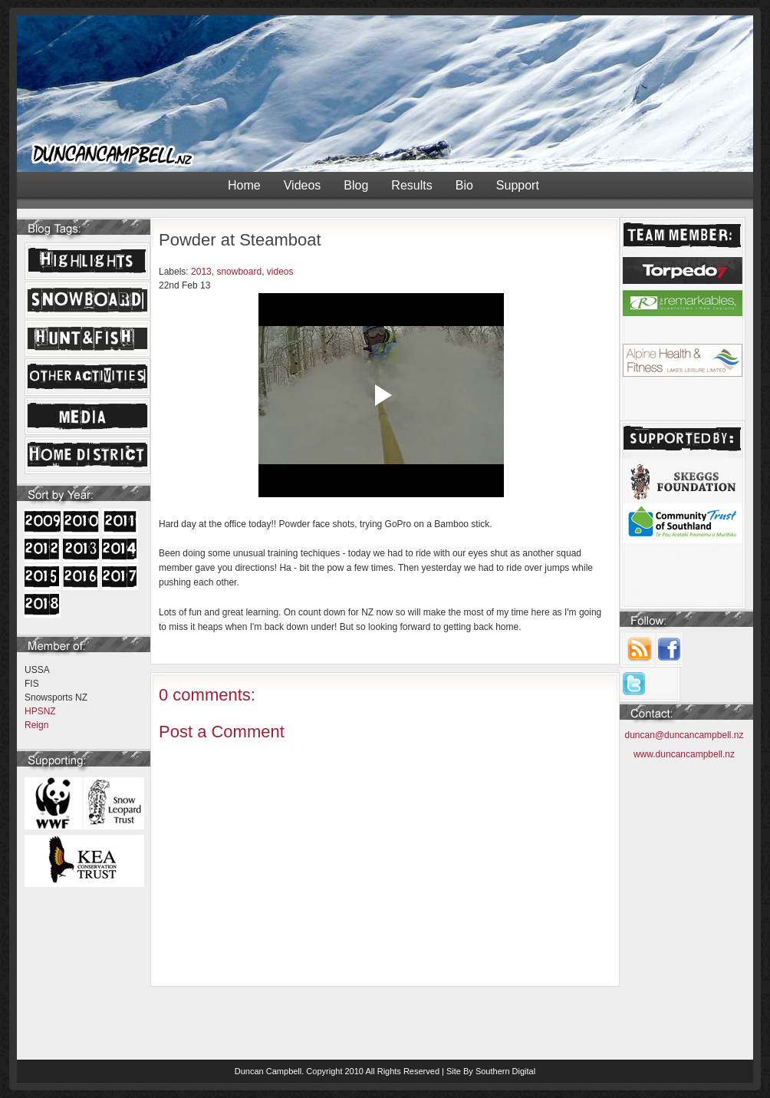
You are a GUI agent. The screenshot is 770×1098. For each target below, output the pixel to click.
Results (411, 185)
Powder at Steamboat (240, 239)
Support (517, 185)
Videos (302, 185)
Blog (356, 185)
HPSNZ (40, 711)
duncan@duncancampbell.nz (684, 735)
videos (280, 271)
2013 (201, 271)
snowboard (239, 271)
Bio (464, 185)
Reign (36, 725)
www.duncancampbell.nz (684, 754)
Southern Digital (505, 1071)
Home (244, 185)
